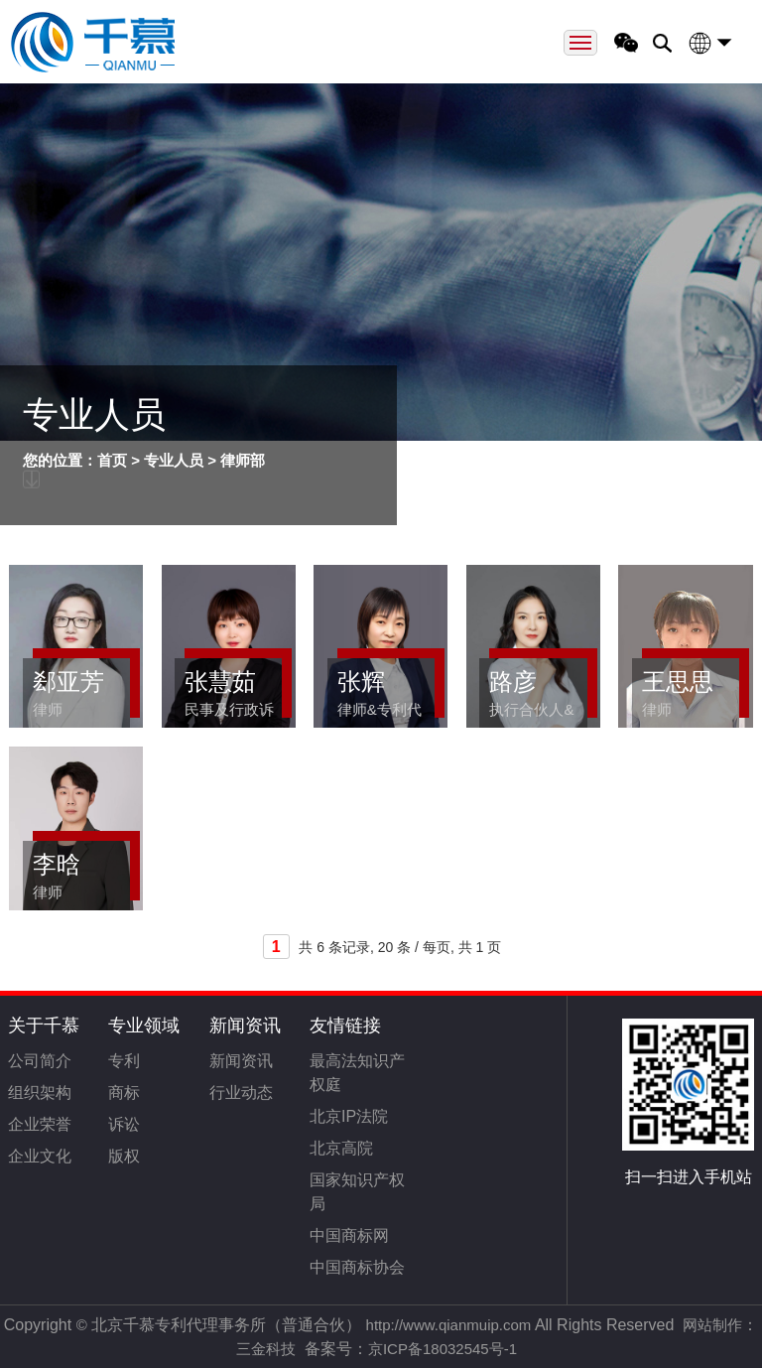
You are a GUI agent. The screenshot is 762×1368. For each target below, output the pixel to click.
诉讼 (124, 1124)
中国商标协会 (357, 1267)
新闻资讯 (245, 1025)
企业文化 (39, 1156)
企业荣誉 (39, 1124)
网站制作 (712, 1324)
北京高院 (341, 1148)
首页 (112, 460)
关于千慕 (43, 1025)
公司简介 (39, 1060)
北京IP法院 (349, 1116)
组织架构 (39, 1092)
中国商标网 (349, 1235)
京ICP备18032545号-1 (442, 1348)
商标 (124, 1092)
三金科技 (266, 1348)
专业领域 (144, 1025)
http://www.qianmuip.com (449, 1324)
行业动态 (241, 1092)
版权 (124, 1156)
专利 (124, 1060)
